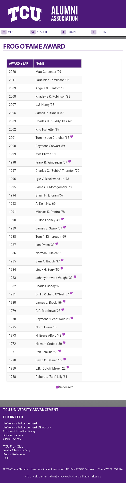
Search (42, 32)
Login (71, 32)
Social (102, 32)
